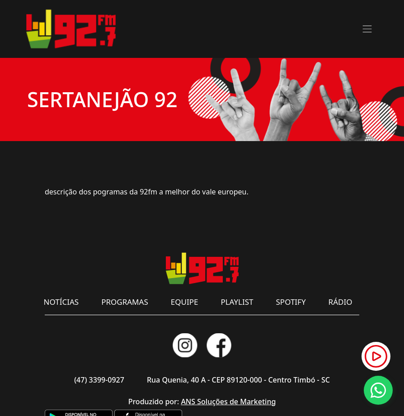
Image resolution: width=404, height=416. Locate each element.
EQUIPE (184, 302)
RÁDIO (340, 302)
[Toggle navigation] (367, 29)
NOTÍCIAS (61, 302)
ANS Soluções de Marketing (228, 402)
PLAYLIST (237, 302)
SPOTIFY (291, 302)
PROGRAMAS (124, 302)
